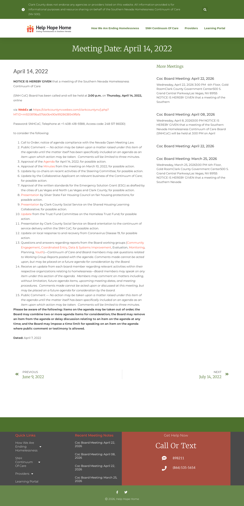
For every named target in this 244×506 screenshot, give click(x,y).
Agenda (49, 161)
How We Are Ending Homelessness (116, 28)
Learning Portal (214, 28)
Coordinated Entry (54, 247)
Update (26, 214)
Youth (39, 252)
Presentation (30, 195)
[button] (205, 9)
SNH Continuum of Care (162, 28)
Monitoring (136, 247)
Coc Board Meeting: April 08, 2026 (186, 114)
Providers (192, 28)
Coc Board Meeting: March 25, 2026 (187, 159)
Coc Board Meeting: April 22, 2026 (185, 79)
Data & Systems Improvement (89, 247)
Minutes (49, 166)
